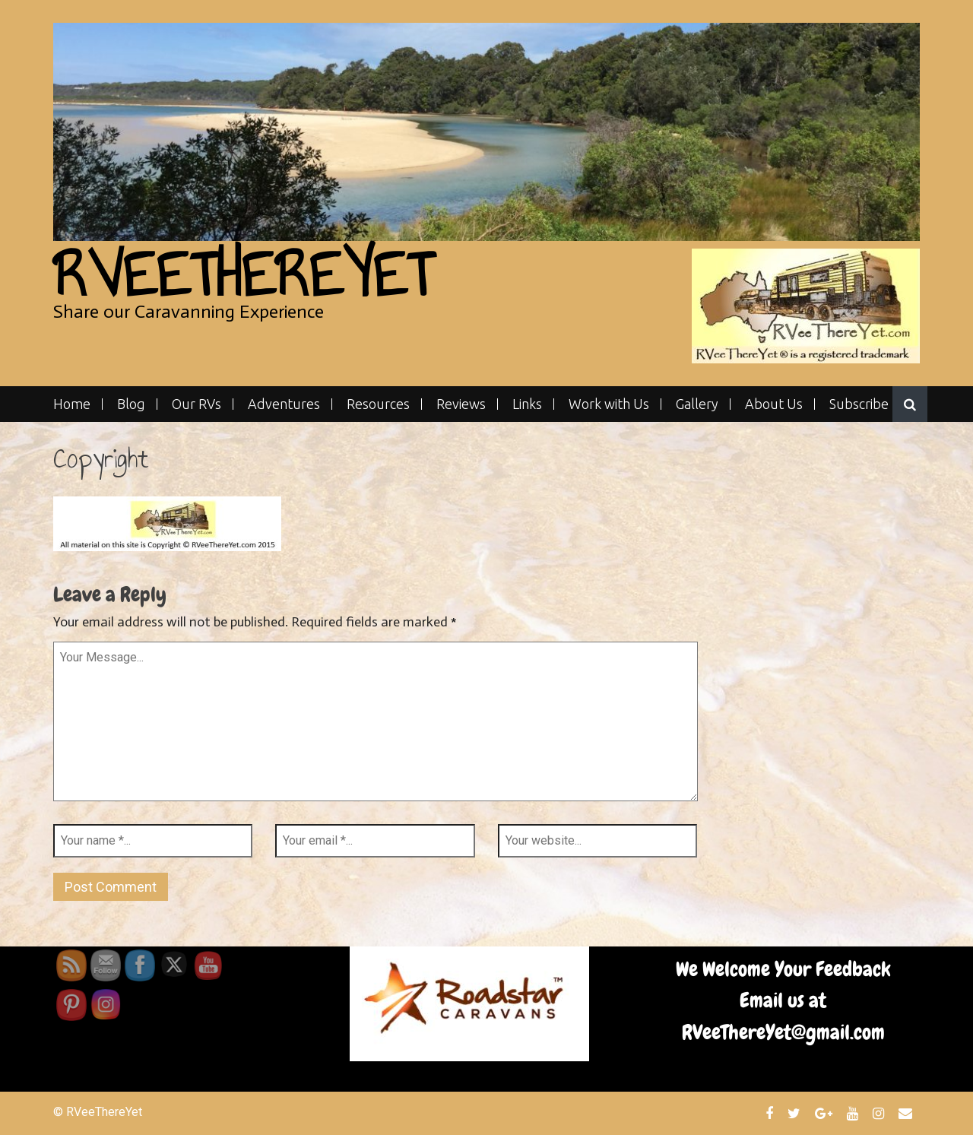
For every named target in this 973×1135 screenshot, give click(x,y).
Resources (378, 404)
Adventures (284, 404)
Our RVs (196, 404)
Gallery (697, 404)
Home (71, 404)
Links (527, 404)
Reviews (461, 404)
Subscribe (859, 404)
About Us (774, 404)
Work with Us (609, 404)
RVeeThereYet (243, 275)
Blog (131, 404)
